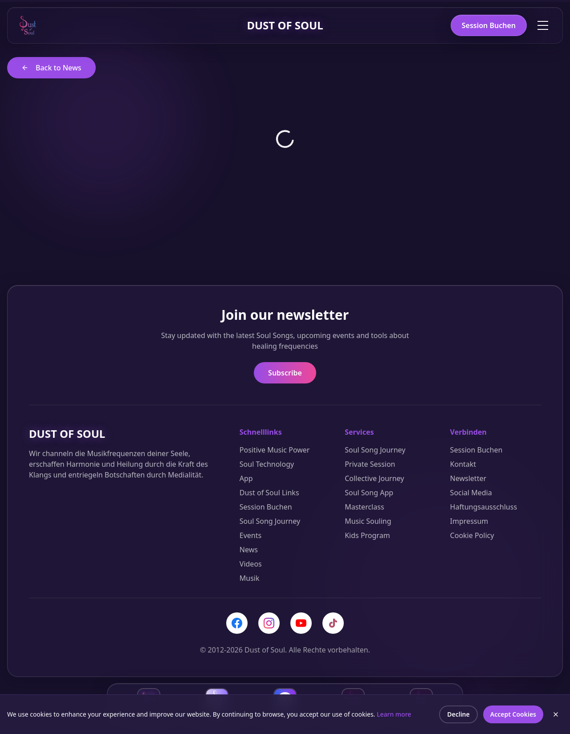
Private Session (370, 464)
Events (250, 535)
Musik (250, 578)
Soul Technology (267, 464)
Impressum (469, 521)
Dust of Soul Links (269, 492)
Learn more (394, 716)
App (246, 478)
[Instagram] (269, 623)
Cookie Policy (472, 535)
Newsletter (468, 478)
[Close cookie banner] (556, 716)
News (249, 550)
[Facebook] (237, 623)
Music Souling (368, 521)
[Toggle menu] (543, 25)
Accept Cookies (513, 716)
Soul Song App (369, 492)
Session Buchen (489, 25)
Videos (251, 564)
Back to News (51, 68)
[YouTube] (301, 623)
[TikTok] (333, 623)
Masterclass (364, 507)
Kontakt (463, 464)
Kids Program (367, 535)
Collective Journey (374, 478)
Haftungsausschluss (483, 507)
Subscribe (285, 373)
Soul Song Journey (270, 521)
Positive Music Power (275, 450)
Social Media (471, 492)
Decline (458, 716)
